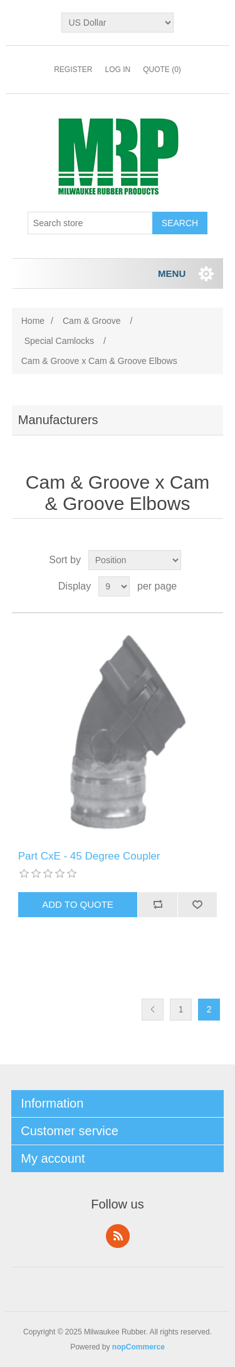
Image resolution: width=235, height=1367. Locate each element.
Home (32, 321)
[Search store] (90, 223)
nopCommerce (138, 1347)
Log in (117, 69)
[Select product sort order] (134, 560)
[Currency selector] (117, 23)
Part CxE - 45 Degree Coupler (89, 856)
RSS (118, 1236)
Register (73, 69)
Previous (153, 1010)
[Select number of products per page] (114, 586)
